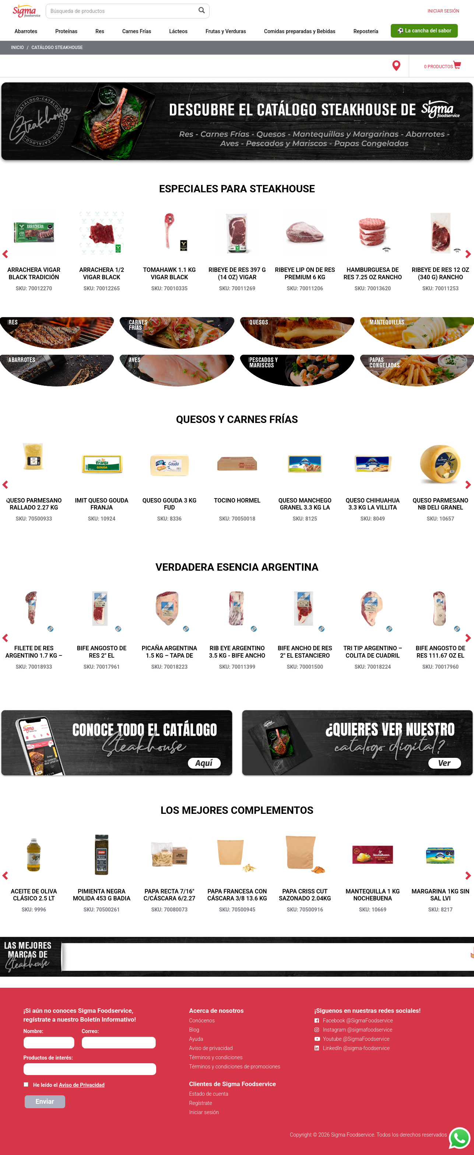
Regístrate (200, 1103)
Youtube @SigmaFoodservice (352, 1039)
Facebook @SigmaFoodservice (354, 1020)
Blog (194, 1030)
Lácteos (178, 31)
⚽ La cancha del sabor (424, 31)
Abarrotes (26, 31)
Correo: (90, 1031)
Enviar (45, 1101)
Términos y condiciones (216, 1057)
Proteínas (66, 31)
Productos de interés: (48, 1058)
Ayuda (196, 1039)
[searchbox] (27, 1068)
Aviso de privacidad (211, 1048)
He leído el (69, 1085)
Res (99, 31)
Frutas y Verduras (226, 31)
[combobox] (90, 1069)
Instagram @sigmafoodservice (354, 1030)
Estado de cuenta (208, 1094)
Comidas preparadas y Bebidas (300, 31)
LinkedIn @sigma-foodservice (352, 1048)
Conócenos (202, 1020)
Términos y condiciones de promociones (235, 1067)
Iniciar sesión (204, 1112)
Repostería (366, 31)
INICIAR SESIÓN (443, 11)
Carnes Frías (136, 31)
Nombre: (33, 1031)
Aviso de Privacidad (82, 1085)
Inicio (17, 47)
